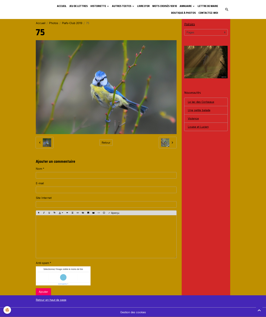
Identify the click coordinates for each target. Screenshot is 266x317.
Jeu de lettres (78, 6)
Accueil (61, 6)
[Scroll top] (259, 310)
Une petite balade (199, 110)
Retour (106, 142)
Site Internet (44, 198)
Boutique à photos (183, 13)
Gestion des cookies (133, 312)
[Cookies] (7, 310)
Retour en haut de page (51, 300)
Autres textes (122, 6)
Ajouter (43, 291)
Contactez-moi (208, 13)
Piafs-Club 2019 (72, 23)
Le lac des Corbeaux (201, 102)
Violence (193, 118)
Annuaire (186, 6)
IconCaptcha (62, 284)
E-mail (40, 183)
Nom (39, 168)
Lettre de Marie (208, 6)
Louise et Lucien (198, 126)
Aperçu (113, 212)
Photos (53, 23)
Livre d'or (143, 6)
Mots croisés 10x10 (164, 6)
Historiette (98, 6)
